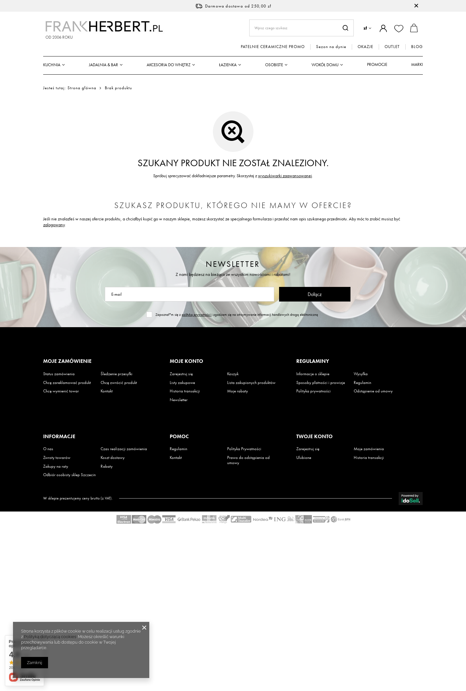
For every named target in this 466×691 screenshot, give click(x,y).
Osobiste (274, 65)
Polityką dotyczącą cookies (50, 636)
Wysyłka (361, 373)
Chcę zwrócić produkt (119, 382)
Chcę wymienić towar (61, 391)
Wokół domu (325, 65)
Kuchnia (51, 65)
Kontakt (107, 391)
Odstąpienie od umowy (373, 391)
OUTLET (392, 46)
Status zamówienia (59, 373)
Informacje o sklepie (312, 373)
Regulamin (362, 382)
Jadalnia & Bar (103, 65)
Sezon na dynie (331, 46)
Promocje (377, 64)
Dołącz (315, 294)
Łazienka (228, 65)
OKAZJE (365, 46)
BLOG (417, 46)
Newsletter (233, 264)
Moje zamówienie (67, 361)
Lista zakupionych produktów (251, 382)
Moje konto (186, 361)
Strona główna (81, 88)
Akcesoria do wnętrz (168, 65)
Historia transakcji (185, 391)
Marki (417, 64)
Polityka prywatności (313, 391)
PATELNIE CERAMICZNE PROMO (273, 46)
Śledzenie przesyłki (116, 373)
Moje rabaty (237, 391)
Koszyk (233, 373)
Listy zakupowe (182, 382)
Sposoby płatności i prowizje (320, 382)
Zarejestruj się (181, 373)
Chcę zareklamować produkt (67, 382)
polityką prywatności (197, 314)
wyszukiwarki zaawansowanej (285, 176)
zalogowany (54, 225)
